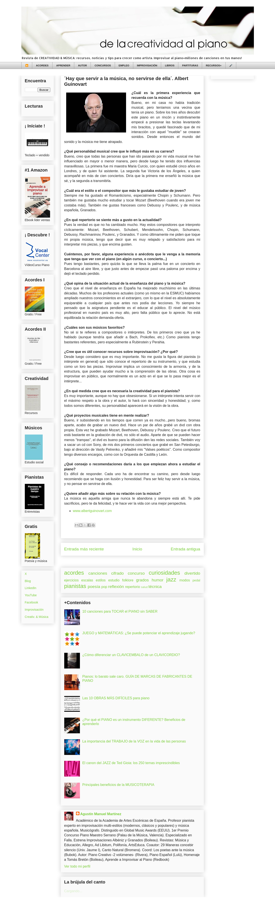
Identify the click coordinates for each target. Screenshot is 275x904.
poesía (94, 586)
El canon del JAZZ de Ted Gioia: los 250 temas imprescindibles (131, 763)
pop (104, 587)
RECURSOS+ (213, 65)
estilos (101, 580)
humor (157, 580)
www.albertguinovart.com (92, 511)
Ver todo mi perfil (77, 866)
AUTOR (82, 65)
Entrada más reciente (84, 549)
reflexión (116, 586)
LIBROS (169, 65)
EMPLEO (124, 65)
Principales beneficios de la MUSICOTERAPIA (118, 785)
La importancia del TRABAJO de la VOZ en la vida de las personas (134, 741)
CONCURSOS (103, 65)
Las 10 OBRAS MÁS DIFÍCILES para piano (116, 698)
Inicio (137, 549)
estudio (114, 580)
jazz (171, 579)
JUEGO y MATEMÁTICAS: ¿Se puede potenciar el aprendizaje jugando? (138, 633)
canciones (97, 573)
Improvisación (34, 609)
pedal (196, 580)
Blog (28, 581)
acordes (74, 573)
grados (142, 580)
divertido (192, 573)
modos (184, 580)
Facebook (31, 602)
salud (144, 587)
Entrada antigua (185, 549)
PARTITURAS (190, 65)
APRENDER (63, 65)
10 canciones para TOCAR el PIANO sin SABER (119, 611)
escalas (87, 580)
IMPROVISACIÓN (147, 65)
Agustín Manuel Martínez (100, 814)
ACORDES (42, 65)
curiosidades (164, 573)
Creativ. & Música (37, 617)
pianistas (75, 586)
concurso (136, 573)
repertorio (132, 587)
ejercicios (71, 580)
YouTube (31, 595)
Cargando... (73, 891)
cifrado (117, 573)
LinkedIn (30, 588)
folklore (127, 580)
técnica (155, 586)
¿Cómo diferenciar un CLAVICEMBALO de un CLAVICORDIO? (131, 655)
